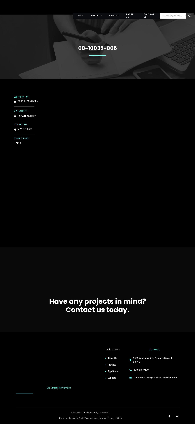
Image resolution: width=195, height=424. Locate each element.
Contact (154, 350)
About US (131, 15)
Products (97, 15)
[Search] (189, 16)
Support (114, 15)
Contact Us (150, 15)
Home (82, 15)
